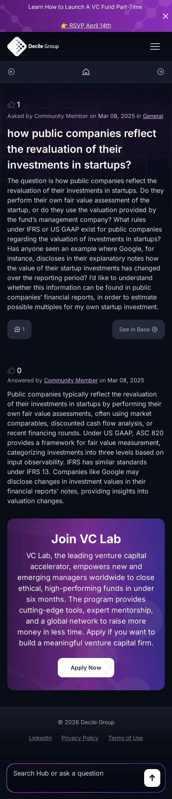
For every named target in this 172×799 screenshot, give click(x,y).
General (153, 115)
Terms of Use (125, 737)
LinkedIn (40, 737)
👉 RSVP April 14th (86, 25)
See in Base (138, 329)
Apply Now (86, 667)
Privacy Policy (80, 737)
